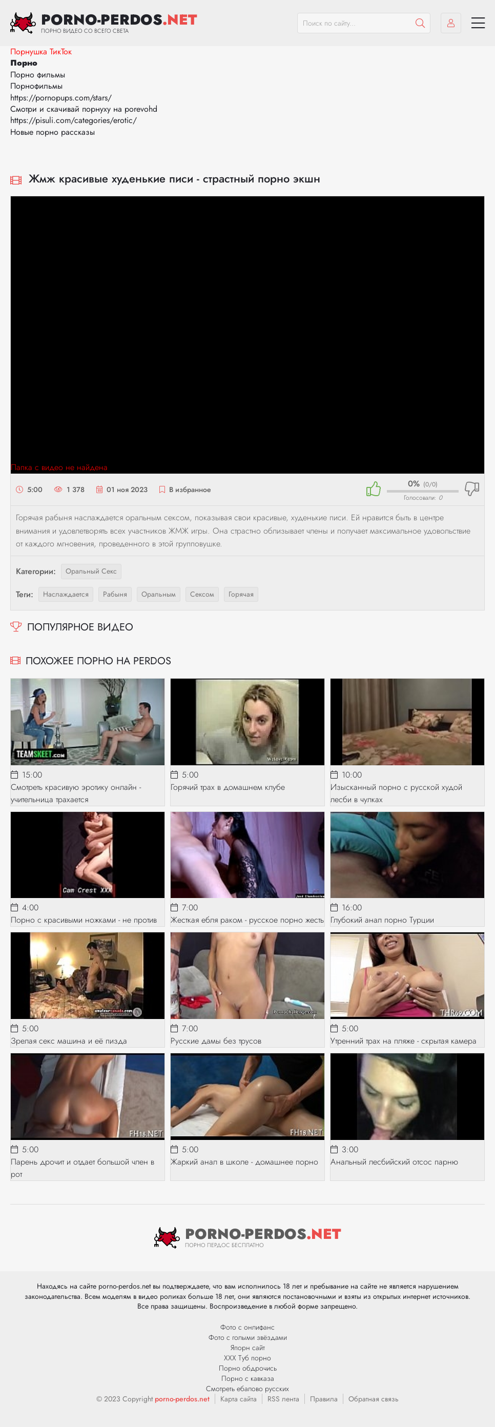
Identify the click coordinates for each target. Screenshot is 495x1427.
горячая (241, 594)
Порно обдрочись (248, 1368)
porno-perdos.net (182, 1399)
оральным (158, 594)
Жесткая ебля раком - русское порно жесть (247, 920)
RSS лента (283, 1399)
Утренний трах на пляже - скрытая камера (404, 1041)
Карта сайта (238, 1399)
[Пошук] (420, 23)
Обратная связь (373, 1399)
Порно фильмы (37, 74)
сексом (202, 594)
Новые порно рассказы (52, 132)
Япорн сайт (248, 1347)
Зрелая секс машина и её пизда (69, 1041)
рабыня (115, 594)
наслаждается (66, 594)
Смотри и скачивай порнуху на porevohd (83, 109)
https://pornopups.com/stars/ (61, 98)
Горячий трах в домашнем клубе (228, 787)
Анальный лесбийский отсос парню (394, 1162)
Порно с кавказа (247, 1378)
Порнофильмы (36, 86)
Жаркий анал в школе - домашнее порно (244, 1162)
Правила (324, 1399)
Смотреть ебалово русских (247, 1388)
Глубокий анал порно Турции (382, 920)
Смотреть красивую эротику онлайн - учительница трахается (76, 793)
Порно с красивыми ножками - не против (84, 920)
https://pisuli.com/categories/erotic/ (73, 120)
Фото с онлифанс (247, 1327)
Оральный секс (91, 571)
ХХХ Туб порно (247, 1358)
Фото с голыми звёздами (248, 1337)
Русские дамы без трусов (216, 1041)
